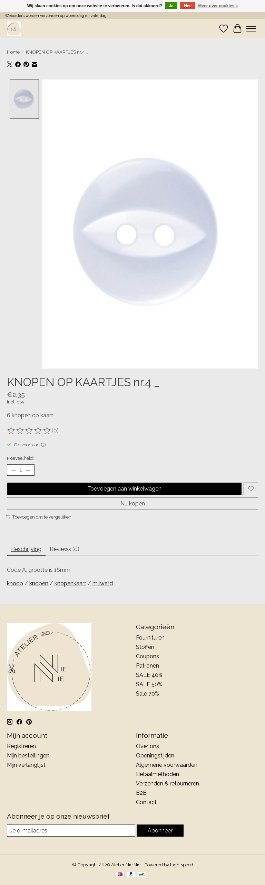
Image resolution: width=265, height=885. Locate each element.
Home (13, 52)
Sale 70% (147, 693)
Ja (171, 5)
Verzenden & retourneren (167, 783)
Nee (188, 5)
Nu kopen (132, 503)
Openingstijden (155, 755)
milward (102, 583)
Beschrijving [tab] (26, 549)
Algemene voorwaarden (166, 765)
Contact (146, 802)
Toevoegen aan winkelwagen (124, 488)
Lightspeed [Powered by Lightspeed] (181, 864)
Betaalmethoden (157, 774)
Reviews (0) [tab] (64, 549)
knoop (15, 583)
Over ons (147, 746)
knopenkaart (70, 583)
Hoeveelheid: (20, 458)
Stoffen (145, 647)
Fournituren (150, 637)
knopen (38, 583)
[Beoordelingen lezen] (29, 431)
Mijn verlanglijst (26, 765)
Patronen (147, 665)
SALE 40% (149, 675)
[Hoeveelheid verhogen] (27, 470)
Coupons (147, 656)
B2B (141, 793)
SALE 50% (149, 684)
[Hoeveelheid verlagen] (13, 470)
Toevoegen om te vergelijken (38, 517)
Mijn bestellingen (28, 755)
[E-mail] (71, 831)
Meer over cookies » (218, 5)
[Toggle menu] (251, 29)
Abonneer (160, 830)
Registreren (21, 746)
